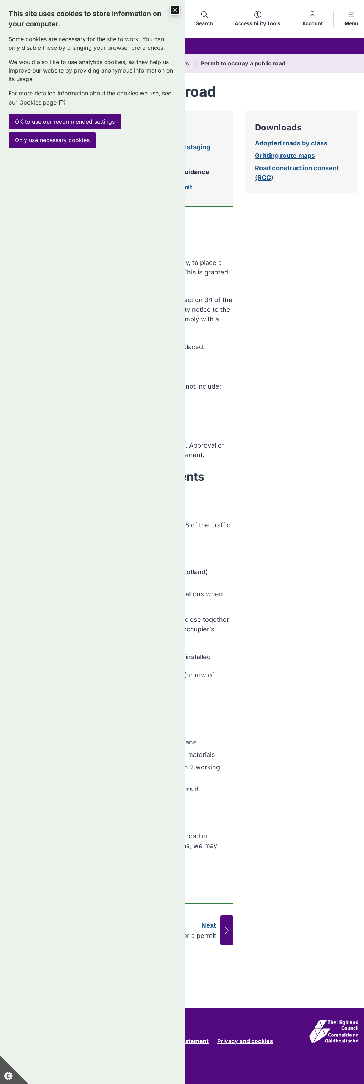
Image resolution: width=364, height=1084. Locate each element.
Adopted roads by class (291, 143)
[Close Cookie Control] (175, 10)
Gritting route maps (285, 155)
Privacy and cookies (245, 1041)
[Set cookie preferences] (14, 1070)
